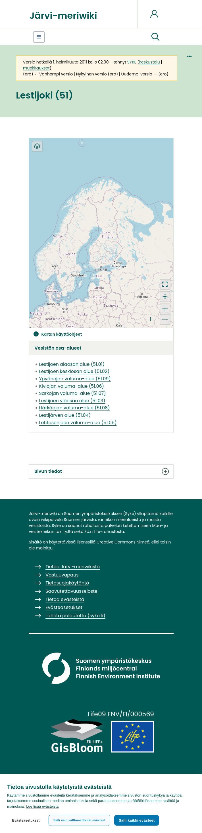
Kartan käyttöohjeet (61, 334)
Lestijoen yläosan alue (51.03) (72, 400)
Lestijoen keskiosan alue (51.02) (74, 371)
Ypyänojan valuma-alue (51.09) (75, 379)
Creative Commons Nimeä (123, 542)
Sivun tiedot (101, 471)
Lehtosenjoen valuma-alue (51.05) (78, 422)
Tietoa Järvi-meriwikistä (72, 566)
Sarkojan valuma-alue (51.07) (72, 393)
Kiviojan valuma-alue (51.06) (71, 386)
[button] (155, 37)
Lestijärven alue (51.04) (65, 415)
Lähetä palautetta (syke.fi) (75, 615)
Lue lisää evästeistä (42, 806)
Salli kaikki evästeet (137, 820)
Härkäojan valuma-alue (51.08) (74, 408)
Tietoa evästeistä (64, 599)
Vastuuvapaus (61, 575)
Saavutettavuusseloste (71, 591)
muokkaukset (36, 68)
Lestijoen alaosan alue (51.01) (72, 364)
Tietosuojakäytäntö (67, 583)
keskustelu (149, 62)
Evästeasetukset (25, 820)
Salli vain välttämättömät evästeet (79, 820)
